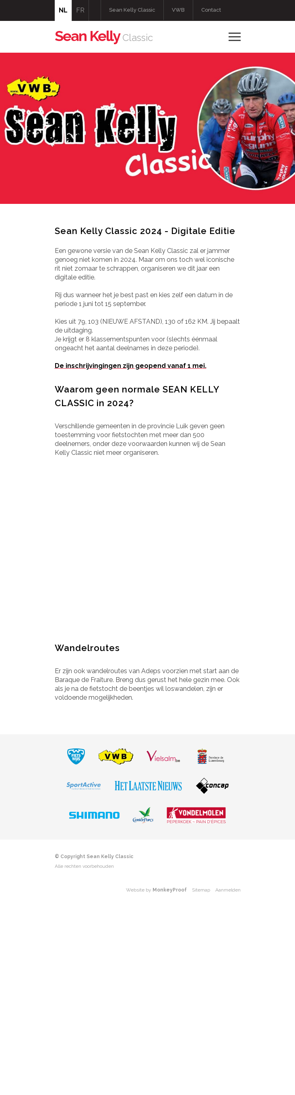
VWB (178, 10)
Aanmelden (228, 890)
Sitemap (201, 890)
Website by (156, 890)
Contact (211, 10)
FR (80, 10)
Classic (104, 37)
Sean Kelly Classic (132, 10)
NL (63, 10)
